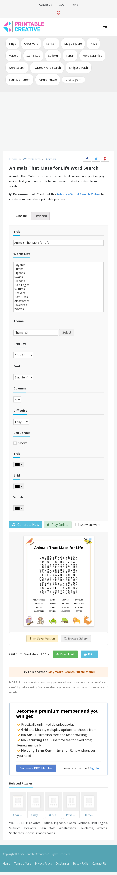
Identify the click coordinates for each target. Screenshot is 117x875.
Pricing (74, 4)
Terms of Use (22, 863)
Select (66, 332)
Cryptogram (73, 79)
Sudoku (53, 55)
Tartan (70, 55)
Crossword (31, 43)
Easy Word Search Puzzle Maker (71, 672)
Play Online (57, 524)
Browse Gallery (76, 638)
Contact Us (45, 4)
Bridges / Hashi (78, 67)
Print (89, 654)
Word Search (17, 67)
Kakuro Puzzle (47, 79)
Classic (21, 216)
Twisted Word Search (47, 67)
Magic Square (73, 43)
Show (22, 443)
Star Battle (33, 55)
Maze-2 (13, 55)
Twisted (40, 216)
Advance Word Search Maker (78, 194)
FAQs (61, 4)
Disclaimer (62, 863)
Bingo (12, 43)
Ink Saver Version (42, 638)
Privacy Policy (43, 863)
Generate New (25, 524)
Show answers (90, 525)
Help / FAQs (80, 863)
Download (65, 654)
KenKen (51, 43)
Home (6, 863)
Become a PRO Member (36, 768)
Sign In (94, 768)
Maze (93, 43)
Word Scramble (92, 55)
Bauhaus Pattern (19, 79)
